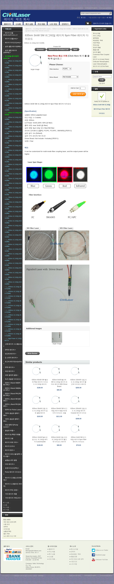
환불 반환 (96, 50)
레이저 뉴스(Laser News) (101, 59)
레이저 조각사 (10, 446)
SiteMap (40, 575)
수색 (96, 72)
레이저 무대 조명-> (11, 490)
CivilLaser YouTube (100, 559)
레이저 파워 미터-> (11, 442)
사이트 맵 (7, 529)
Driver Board (54, 77)
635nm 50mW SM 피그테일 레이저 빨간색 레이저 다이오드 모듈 (59, 411)
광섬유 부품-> (10, 430)
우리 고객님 (97, 35)
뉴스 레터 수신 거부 (10, 536)
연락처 (6, 526)
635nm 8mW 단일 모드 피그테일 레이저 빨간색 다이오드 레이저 (59, 439)
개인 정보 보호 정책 (10, 522)
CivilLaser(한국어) (77, 8)
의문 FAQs (96, 43)
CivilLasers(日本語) (105, 8)
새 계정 (109, 17)
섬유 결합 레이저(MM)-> (13, 46)
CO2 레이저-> (10, 464)
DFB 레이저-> (10, 367)
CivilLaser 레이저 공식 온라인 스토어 (25, 575)
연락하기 (65, 24)
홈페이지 (7, 24)
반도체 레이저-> (10, 354)
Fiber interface (54, 69)
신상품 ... (6, 505)
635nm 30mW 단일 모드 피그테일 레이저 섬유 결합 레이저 (40, 411)
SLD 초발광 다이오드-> (13, 379)
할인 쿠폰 (7, 533)
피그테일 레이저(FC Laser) (42, 29)
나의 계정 (53, 24)
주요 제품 (41, 24)
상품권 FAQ (7, 531)
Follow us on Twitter (100, 550)
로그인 (83, 17)
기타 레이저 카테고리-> (13, 498)
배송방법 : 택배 (98, 40)
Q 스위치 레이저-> (11, 358)
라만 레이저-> (10, 371)
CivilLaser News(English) (101, 61)
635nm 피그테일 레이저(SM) (62, 29)
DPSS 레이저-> (10, 350)
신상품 (18, 24)
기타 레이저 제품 (11, 494)
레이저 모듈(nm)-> (11, 39)
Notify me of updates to (101, 104)
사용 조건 (7, 524)
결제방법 (96, 38)
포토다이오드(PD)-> (12, 468)
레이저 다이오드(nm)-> (13, 43)
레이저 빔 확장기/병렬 (12, 434)
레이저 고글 (9, 438)
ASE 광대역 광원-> (11, 375)
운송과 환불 (97, 47)
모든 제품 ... (7, 509)
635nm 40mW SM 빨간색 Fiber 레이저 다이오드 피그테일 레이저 (40, 382)
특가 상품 (29, 24)
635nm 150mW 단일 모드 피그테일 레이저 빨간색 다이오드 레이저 (78, 382)
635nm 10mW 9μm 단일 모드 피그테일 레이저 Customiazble (40, 439)
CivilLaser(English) (91, 8)
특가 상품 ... (7, 502)
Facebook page (98, 555)
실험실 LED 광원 (11, 460)
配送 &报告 (7, 519)
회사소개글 (96, 33)
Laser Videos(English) (100, 64)
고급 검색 (102, 83)
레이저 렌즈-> (10, 450)
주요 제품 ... (7, 507)
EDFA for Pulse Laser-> (13, 410)
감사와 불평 (97, 52)
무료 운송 (96, 45)
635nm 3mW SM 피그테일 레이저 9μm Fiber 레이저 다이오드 (78, 439)
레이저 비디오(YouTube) (101, 66)
